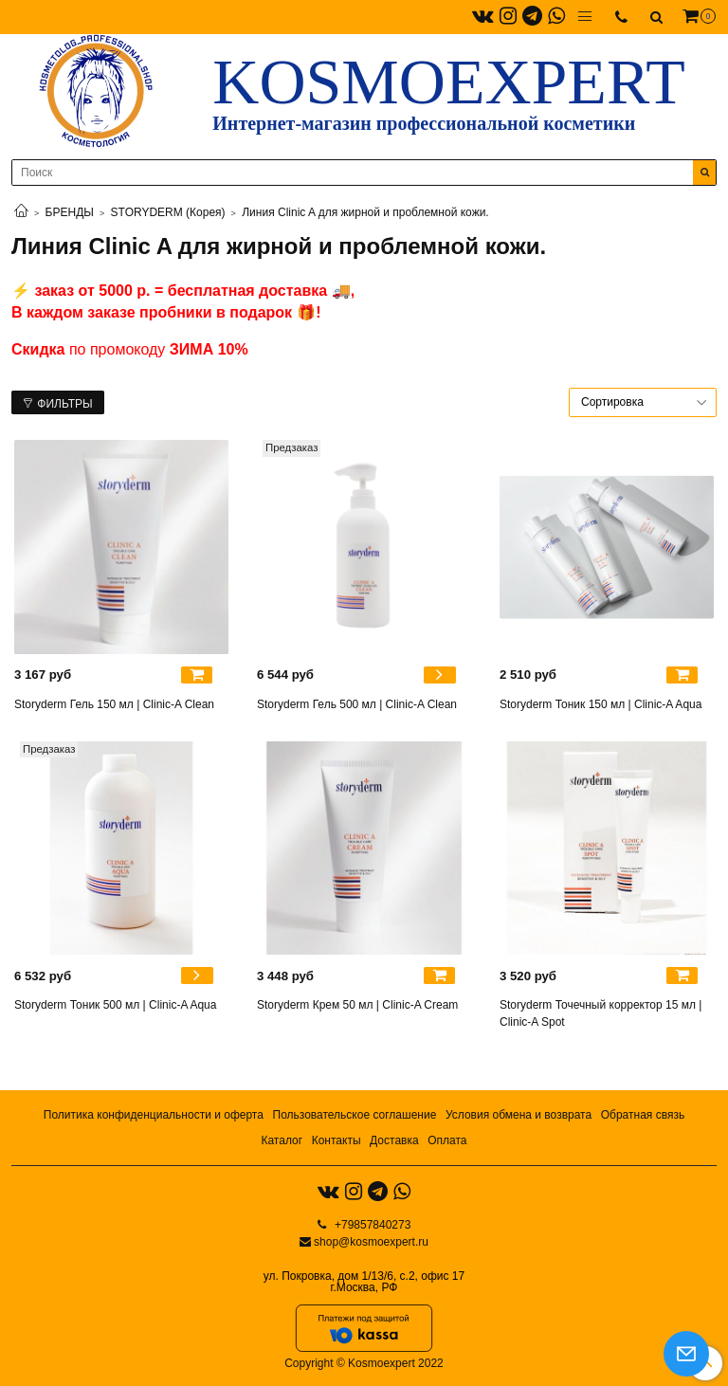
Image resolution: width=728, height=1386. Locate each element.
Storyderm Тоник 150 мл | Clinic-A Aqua (600, 704)
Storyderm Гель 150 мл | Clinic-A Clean (114, 704)
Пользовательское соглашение (355, 1115)
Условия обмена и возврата (519, 1115)
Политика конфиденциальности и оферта (154, 1115)
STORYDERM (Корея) (168, 212)
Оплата (447, 1140)
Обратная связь (642, 1115)
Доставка (394, 1140)
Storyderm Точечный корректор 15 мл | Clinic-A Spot (600, 1013)
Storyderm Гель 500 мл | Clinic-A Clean (357, 704)
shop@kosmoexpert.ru (371, 1242)
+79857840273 (371, 1224)
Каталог (281, 1140)
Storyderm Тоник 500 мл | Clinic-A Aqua (115, 1005)
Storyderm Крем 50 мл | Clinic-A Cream (357, 1005)
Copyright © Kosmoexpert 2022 (364, 1363)
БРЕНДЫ (70, 212)
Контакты (336, 1140)
